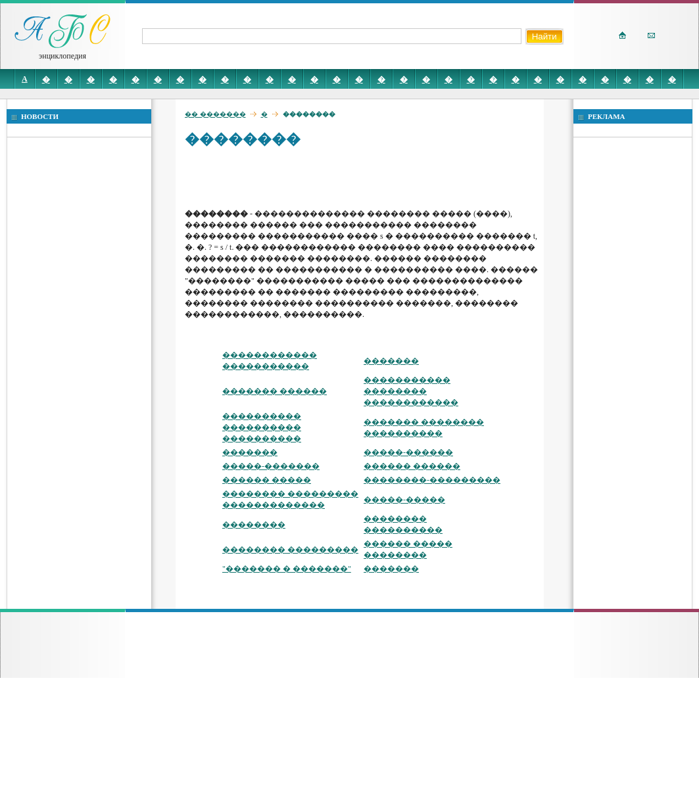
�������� (253, 524)
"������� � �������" (286, 568)
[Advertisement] (273, 177)
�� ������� (215, 114)
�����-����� (404, 499)
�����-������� (271, 466)
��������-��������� (432, 480)
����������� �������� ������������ (411, 391)
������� (391, 361)
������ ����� (266, 480)
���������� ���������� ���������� (261, 427)
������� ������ (274, 391)
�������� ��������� (290, 549)
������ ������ (412, 466)
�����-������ (408, 452)
